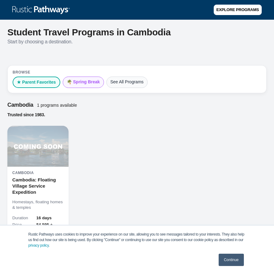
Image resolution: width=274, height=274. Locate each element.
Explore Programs (237, 9)
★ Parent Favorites (36, 82)
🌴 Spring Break (83, 81)
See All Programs (127, 81)
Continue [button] (231, 260)
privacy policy (38, 245)
